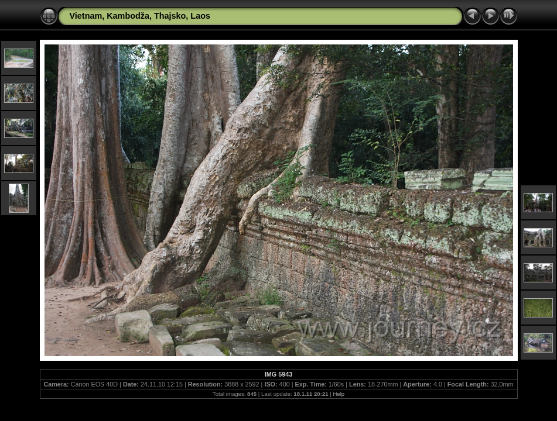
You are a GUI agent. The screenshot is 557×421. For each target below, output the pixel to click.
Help (338, 394)
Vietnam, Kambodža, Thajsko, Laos (140, 15)
